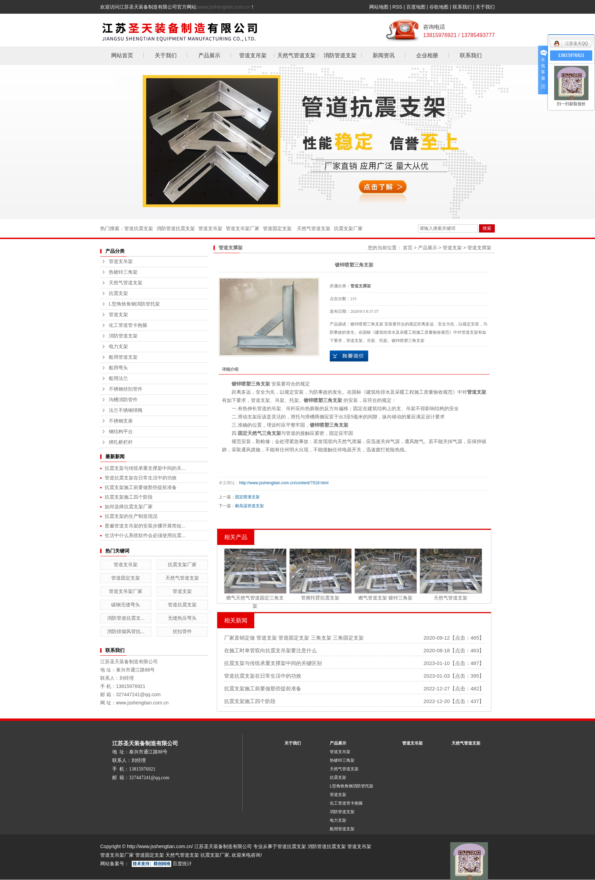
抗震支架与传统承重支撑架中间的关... (145, 468)
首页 (407, 247)
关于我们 (485, 7)
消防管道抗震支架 (175, 228)
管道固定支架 (277, 228)
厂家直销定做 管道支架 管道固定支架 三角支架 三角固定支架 (294, 638)
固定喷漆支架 (247, 497)
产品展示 (209, 55)
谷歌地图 (438, 7)
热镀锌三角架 (123, 272)
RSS (397, 7)
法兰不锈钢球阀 (125, 410)
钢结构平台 (121, 431)
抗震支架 (118, 293)
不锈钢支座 (121, 421)
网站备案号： (114, 863)
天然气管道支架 (296, 55)
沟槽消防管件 (123, 399)
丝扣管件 (182, 631)
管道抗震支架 (138, 228)
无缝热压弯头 (182, 618)
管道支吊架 (253, 55)
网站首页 (122, 55)
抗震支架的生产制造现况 (131, 516)
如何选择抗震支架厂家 (129, 506)
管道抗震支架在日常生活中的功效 (141, 477)
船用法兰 (118, 378)
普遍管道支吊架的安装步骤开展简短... (145, 525)
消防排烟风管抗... (126, 631)
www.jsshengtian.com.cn (224, 7)
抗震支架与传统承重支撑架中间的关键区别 (273, 663)
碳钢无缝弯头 (125, 604)
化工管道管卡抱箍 (128, 325)
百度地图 (415, 7)
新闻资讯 (384, 55)
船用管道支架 (123, 357)
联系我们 (462, 7)
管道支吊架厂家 (242, 228)
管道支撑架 (479, 247)
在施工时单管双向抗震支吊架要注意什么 (270, 650)
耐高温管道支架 (249, 505)
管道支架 (118, 314)
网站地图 (378, 7)
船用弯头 (118, 367)
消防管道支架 (340, 55)
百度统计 (182, 863)
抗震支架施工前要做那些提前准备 (141, 487)
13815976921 (571, 55)
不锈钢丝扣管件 (125, 389)
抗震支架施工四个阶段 (129, 497)
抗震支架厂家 (348, 228)
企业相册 (427, 55)
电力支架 (118, 346)
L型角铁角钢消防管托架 (134, 304)
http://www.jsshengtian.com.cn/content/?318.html (283, 482)
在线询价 (349, 355)
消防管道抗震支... (126, 618)
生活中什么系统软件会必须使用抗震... (145, 535)
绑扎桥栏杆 (121, 442)
